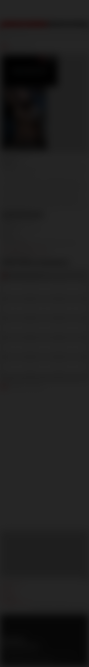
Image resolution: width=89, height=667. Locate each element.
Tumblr (18, 639)
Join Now (24, 26)
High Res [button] (26, 263)
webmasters (7, 587)
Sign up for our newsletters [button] (20, 645)
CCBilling (13, 658)
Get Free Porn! (68, 26)
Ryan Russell (10, 173)
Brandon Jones (76, 166)
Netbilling (21, 658)
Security (31, 654)
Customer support (10, 601)
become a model (9, 594)
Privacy (22, 654)
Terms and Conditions (9, 654)
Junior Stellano (53, 170)
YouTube (13, 639)
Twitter (8, 639)
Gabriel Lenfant (11, 170)
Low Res (9, 263)
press (4, 590)
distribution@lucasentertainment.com (25, 254)
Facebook (3, 639)
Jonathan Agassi (32, 170)
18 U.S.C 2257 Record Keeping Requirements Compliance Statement (27, 663)
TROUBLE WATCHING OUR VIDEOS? (16, 604)
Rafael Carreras (72, 170)
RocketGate (47, 658)
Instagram (23, 639)
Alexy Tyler (58, 166)
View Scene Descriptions (23, 214)
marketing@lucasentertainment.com (25, 246)
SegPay (29, 658)
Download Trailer (52, 263)
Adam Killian (26, 166)
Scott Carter (26, 173)
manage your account (12, 583)
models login (8, 597)
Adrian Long (43, 166)
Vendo (35, 658)
